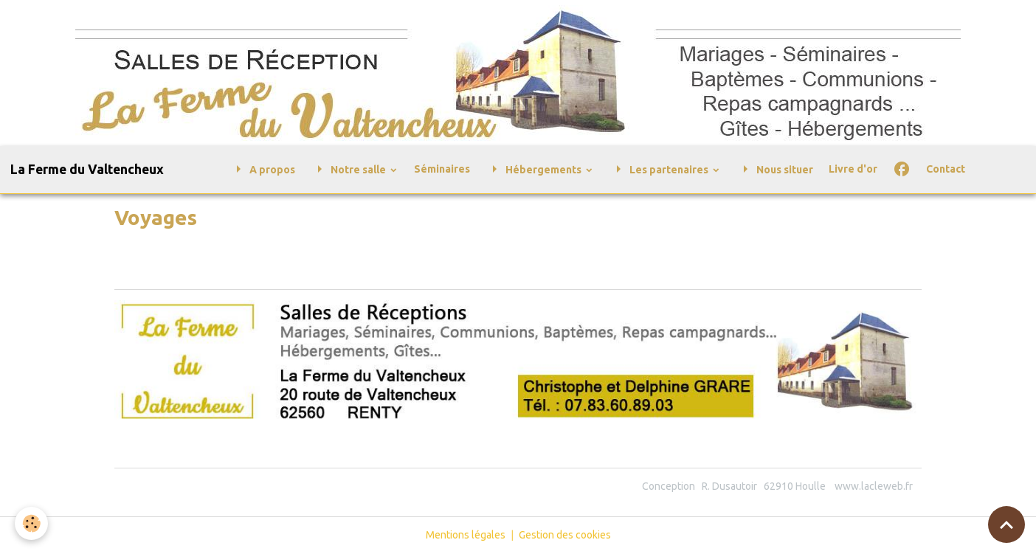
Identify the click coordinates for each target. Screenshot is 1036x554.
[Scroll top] (1006, 524)
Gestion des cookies (565, 535)
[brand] (87, 169)
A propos (262, 169)
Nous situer (774, 169)
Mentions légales (465, 535)
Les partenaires (660, 169)
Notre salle (349, 169)
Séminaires (442, 169)
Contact (945, 169)
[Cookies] (31, 523)
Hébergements (535, 169)
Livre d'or (853, 169)
